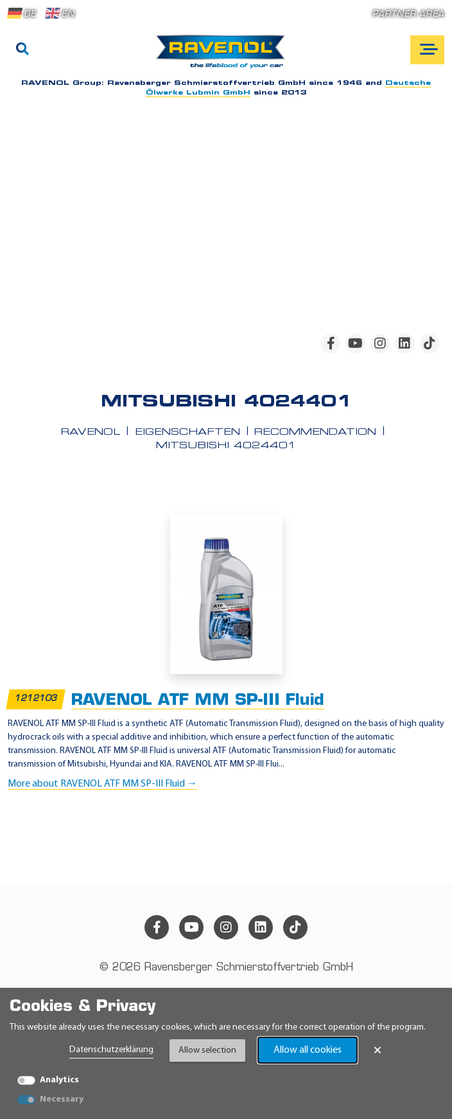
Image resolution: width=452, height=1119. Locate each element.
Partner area (408, 14)
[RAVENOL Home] (224, 56)
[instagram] (380, 343)
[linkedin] (404, 343)
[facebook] (330, 343)
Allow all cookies (308, 1050)
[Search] (22, 50)
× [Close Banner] (377, 1050)
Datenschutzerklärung (111, 1050)
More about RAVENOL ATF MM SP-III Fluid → (102, 784)
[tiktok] (429, 343)
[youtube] (355, 343)
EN (60, 13)
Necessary (61, 1099)
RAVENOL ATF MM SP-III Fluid (197, 701)
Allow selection (207, 1050)
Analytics (59, 1080)
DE (22, 13)
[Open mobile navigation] (427, 49)
